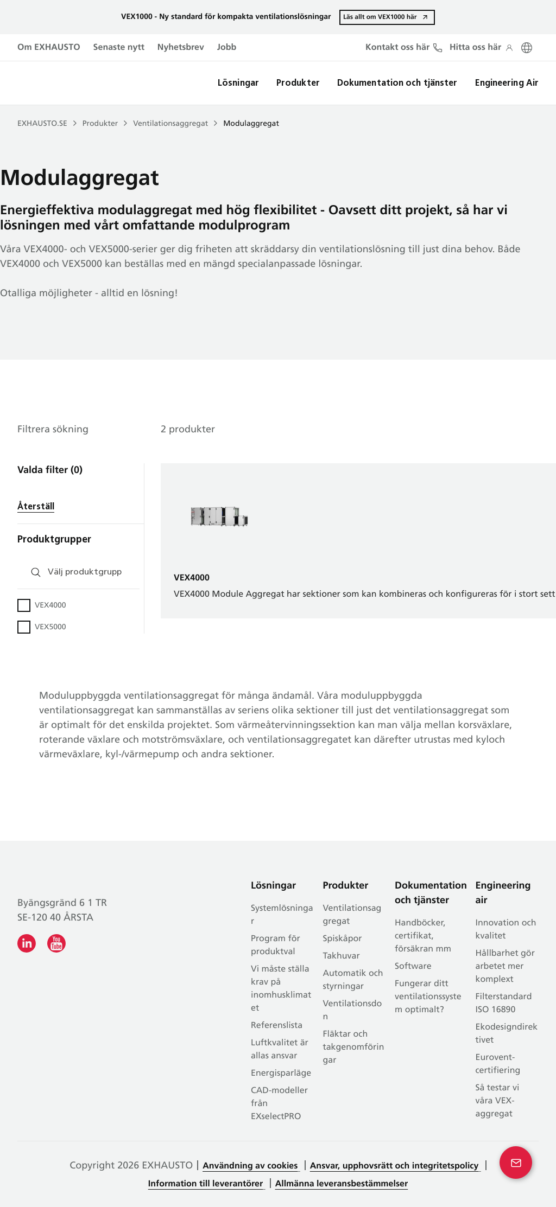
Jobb (227, 47)
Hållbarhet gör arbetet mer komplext (505, 966)
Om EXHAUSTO (48, 47)
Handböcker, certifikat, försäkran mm (423, 936)
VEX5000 (50, 627)
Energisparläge (281, 1073)
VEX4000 (50, 606)
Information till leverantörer (205, 1184)
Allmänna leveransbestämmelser (341, 1184)
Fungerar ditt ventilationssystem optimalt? (428, 997)
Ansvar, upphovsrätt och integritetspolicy (394, 1166)
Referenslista (276, 1025)
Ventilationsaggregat (170, 124)
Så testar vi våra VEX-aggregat (498, 1101)
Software (413, 966)
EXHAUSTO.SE (42, 124)
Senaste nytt (118, 47)
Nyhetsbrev (180, 47)
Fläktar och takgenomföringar (353, 1047)
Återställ (35, 507)
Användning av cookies (250, 1166)
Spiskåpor (342, 939)
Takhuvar (341, 956)
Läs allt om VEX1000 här (379, 17)
